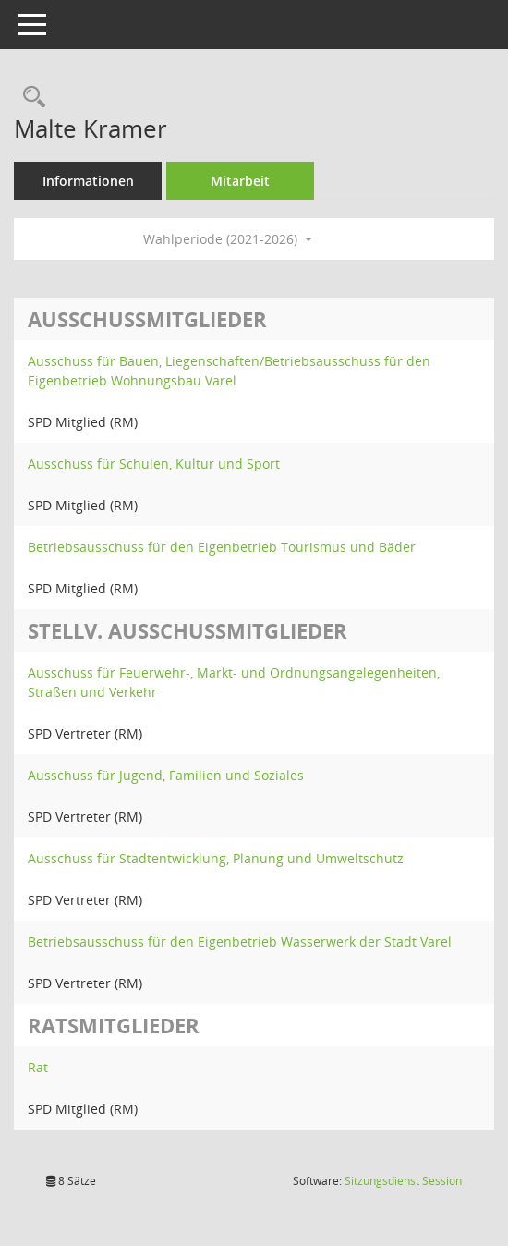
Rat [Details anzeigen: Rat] (38, 1067)
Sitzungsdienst (403, 1181)
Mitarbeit (240, 180)
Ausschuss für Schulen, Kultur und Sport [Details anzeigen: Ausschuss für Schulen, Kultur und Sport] (154, 463)
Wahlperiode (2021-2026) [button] (227, 239)
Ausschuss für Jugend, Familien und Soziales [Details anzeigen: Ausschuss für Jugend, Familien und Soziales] (166, 775)
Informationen (88, 180)
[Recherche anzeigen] (29, 97)
